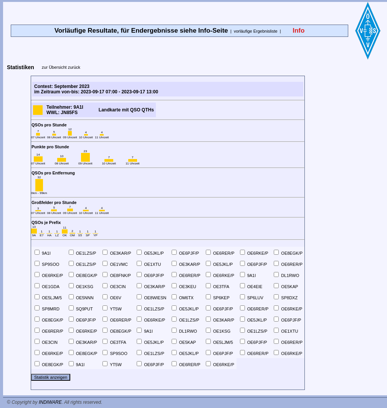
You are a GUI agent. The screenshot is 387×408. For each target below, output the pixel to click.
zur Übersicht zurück (61, 67)
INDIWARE (50, 402)
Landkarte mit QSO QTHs (126, 110)
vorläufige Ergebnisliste (256, 31)
